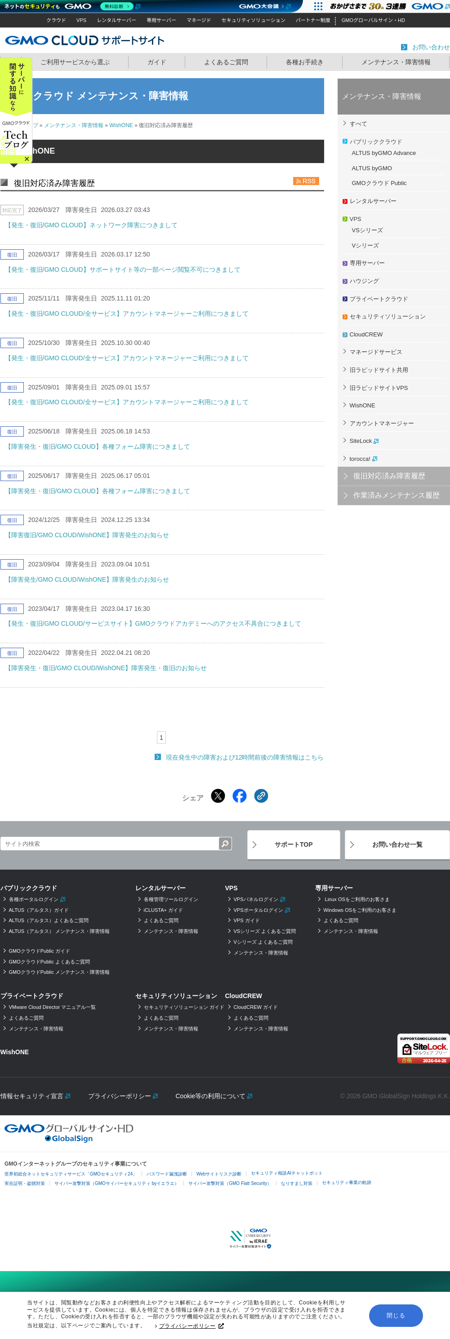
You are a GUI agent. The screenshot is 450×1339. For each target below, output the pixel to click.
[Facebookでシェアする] (239, 796)
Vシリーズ (365, 245)
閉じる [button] (396, 1315)
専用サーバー (161, 20)
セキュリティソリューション (253, 20)
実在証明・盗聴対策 (24, 1183)
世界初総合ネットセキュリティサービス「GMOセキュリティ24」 (70, 1173)
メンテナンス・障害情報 (396, 62)
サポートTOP (294, 844)
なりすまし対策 (296, 1183)
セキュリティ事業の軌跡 (346, 1182)
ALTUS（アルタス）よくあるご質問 (49, 920)
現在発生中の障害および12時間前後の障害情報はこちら (245, 757)
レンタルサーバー (116, 20)
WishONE (121, 125)
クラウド (56, 20)
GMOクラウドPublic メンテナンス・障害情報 (59, 972)
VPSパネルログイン (256, 899)
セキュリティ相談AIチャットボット (286, 1173)
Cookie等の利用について (211, 1096)
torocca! (360, 458)
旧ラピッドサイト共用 (379, 370)
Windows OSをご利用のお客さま (360, 910)
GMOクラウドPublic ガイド (39, 951)
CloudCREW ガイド (256, 1007)
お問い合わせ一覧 (397, 844)
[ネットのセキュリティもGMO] (71, 6)
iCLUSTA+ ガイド (163, 910)
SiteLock (361, 440)
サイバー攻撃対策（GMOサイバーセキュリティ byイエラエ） (116, 1183)
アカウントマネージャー (382, 423)
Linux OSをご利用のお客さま (357, 899)
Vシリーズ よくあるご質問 (263, 942)
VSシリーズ (367, 230)
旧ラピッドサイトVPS (379, 387)
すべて (358, 123)
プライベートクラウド (379, 299)
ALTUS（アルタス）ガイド (39, 910)
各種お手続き (305, 62)
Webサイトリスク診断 (218, 1173)
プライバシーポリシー (191, 1326)
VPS (81, 20)
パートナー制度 (313, 20)
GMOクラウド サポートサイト (85, 40)
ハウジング (364, 281)
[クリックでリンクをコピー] (261, 796)
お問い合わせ (431, 47)
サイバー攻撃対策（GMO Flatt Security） (230, 1183)
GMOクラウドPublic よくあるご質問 (49, 961)
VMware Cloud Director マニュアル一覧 (52, 1007)
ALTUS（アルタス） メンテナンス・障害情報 (59, 931)
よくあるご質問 (226, 62)
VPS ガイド (247, 920)
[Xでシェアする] (218, 796)
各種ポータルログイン (33, 899)
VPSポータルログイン (258, 910)
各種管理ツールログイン (171, 899)
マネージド (199, 20)
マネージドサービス (376, 352)
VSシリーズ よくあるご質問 (265, 931)
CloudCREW (366, 334)
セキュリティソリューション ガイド (184, 1007)
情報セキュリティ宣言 (31, 1096)
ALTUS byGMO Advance (384, 153)
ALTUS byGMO (372, 168)
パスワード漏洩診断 (167, 1173)
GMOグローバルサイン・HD (373, 20)
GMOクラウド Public (379, 183)
